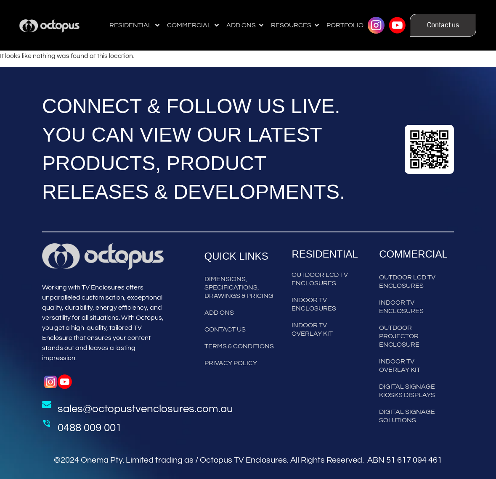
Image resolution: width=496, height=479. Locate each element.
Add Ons (219, 312)
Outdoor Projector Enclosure (399, 336)
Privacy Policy (230, 363)
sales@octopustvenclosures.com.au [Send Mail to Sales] (145, 408)
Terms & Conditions (239, 346)
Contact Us (225, 329)
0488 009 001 (90, 427)
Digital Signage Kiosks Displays (407, 390)
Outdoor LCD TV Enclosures (320, 279)
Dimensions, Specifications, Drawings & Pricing (238, 287)
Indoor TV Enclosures (314, 304)
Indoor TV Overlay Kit (312, 329)
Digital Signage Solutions (407, 416)
